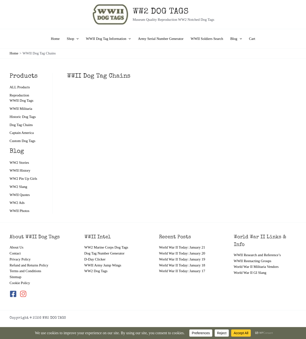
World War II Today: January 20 (182, 253)
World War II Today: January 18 (182, 265)
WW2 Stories (19, 162)
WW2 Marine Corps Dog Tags (106, 247)
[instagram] (23, 293)
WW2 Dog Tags (96, 271)
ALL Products (20, 87)
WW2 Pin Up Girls (23, 178)
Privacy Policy (20, 259)
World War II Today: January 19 (182, 259)
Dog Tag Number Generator (104, 253)
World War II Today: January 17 (182, 271)
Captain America (22, 133)
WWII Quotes (20, 195)
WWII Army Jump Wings (102, 265)
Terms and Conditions (25, 271)
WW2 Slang (18, 187)
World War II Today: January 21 (182, 247)
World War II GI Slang (250, 273)
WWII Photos (19, 211)
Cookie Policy (20, 283)
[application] (76, 38)
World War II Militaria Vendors (256, 267)
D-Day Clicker (95, 259)
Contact (15, 253)
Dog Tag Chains (21, 125)
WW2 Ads (17, 203)
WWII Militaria (21, 109)
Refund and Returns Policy (29, 265)
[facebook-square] (14, 293)
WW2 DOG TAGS (161, 12)
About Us (16, 247)
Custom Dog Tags (22, 141)
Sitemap (15, 277)
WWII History (20, 170)
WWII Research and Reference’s (257, 255)
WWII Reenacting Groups (252, 261)
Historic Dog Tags (23, 117)
